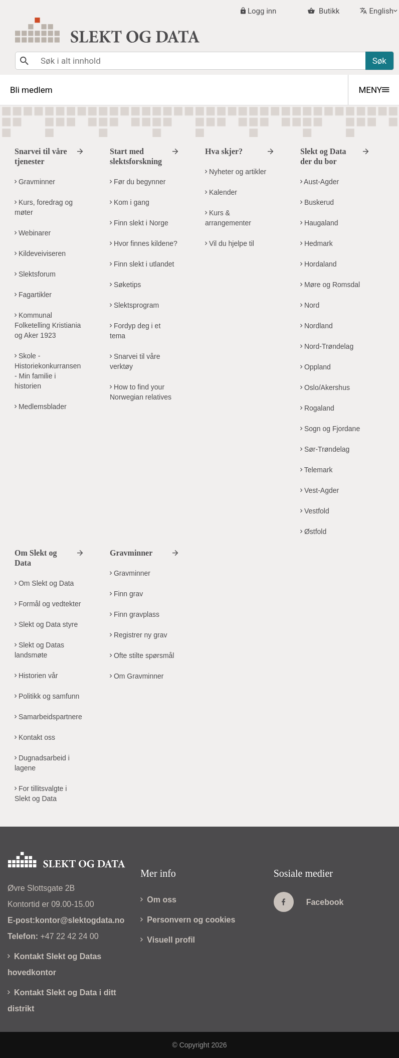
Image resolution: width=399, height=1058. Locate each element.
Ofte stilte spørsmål (142, 655)
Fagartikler (33, 295)
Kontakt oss (35, 737)
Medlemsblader (41, 407)
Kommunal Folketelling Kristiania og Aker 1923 (48, 325)
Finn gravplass (134, 614)
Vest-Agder (319, 490)
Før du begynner (137, 182)
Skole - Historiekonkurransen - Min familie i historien (48, 371)
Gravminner (35, 182)
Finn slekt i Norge (139, 223)
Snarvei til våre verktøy (135, 361)
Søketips (125, 285)
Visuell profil (167, 940)
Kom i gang (129, 202)
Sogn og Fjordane (330, 429)
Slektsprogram (134, 305)
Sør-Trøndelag (324, 449)
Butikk (328, 11)
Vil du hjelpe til (229, 243)
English (381, 11)
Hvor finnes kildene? (143, 243)
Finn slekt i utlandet (142, 264)
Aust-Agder (319, 182)
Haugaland (319, 223)
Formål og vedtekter (48, 604)
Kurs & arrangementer (228, 218)
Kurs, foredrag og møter (44, 207)
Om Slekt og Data (44, 583)
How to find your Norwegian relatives (140, 392)
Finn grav (126, 594)
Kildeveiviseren (40, 253)
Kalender (221, 192)
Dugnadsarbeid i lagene (42, 763)
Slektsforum (35, 274)
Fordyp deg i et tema (135, 331)
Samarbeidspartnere (48, 717)
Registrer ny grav (138, 635)
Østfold (313, 531)
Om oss (158, 899)
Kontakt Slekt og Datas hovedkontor (54, 964)
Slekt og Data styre (46, 624)
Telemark (316, 470)
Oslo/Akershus (325, 387)
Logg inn (262, 11)
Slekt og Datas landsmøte (39, 650)
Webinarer (33, 233)
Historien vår (36, 676)
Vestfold (314, 511)
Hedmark (316, 243)
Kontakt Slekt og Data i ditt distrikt (62, 1000)
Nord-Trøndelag (326, 346)
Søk (379, 61)
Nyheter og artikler (235, 172)
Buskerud (317, 202)
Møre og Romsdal (330, 285)
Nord (309, 305)
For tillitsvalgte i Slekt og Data (41, 793)
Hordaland (318, 264)
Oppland (315, 367)
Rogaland (317, 408)
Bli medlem (31, 90)
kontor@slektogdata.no (79, 920)
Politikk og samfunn (47, 696)
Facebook (309, 902)
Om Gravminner (136, 676)
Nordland (316, 326)
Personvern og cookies (187, 919)
